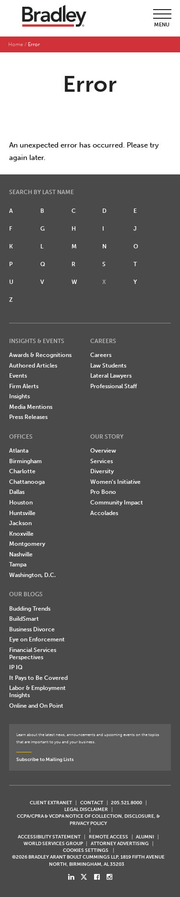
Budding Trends (29, 608)
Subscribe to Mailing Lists (45, 759)
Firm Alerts (23, 386)
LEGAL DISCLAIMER (86, 809)
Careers (100, 355)
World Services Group (53, 843)
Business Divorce (32, 629)
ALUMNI (145, 837)
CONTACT (91, 802)
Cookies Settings (85, 850)
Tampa (17, 564)
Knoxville (21, 533)
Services (101, 461)
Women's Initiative (115, 482)
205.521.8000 (126, 802)
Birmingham (25, 461)
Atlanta (18, 450)
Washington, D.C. (32, 575)
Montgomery (27, 544)
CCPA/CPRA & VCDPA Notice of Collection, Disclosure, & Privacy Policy (88, 819)
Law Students (108, 365)
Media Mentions (30, 407)
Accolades (104, 513)
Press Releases (28, 417)
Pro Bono (103, 492)
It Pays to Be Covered (38, 678)
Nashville (21, 554)
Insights (19, 396)
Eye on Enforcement (37, 639)
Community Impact (116, 502)
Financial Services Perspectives (32, 654)
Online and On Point (36, 705)
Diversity (102, 471)
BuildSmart (24, 618)
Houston (21, 502)
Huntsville (22, 513)
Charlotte (22, 471)
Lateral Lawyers (111, 375)
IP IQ (16, 667)
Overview (103, 450)
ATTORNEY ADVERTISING (120, 843)
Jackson (20, 523)
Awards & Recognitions (40, 355)
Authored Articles (33, 365)
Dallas (16, 492)
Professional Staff (113, 386)
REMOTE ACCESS (108, 837)
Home (15, 44)
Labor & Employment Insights (37, 692)
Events (18, 375)
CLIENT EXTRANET (51, 802)
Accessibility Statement (49, 837)
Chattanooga (27, 482)
